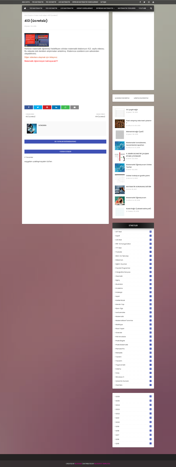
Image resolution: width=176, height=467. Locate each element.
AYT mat (134, 232)
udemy (134, 369)
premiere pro (134, 349)
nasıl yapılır (134, 329)
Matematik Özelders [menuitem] (126, 8)
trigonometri (134, 365)
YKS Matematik (37, 2)
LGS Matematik (64, 2)
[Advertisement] (133, 51)
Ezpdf (134, 236)
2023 (134, 409)
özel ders (134, 385)
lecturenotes (134, 312)
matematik (134, 316)
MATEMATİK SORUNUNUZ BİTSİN (138, 186)
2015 (134, 443)
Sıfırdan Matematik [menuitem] (104, 8)
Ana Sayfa (28, 15)
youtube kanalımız (122, 98)
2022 (134, 413)
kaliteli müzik (134, 300)
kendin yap (134, 304)
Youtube (134, 252)
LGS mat (134, 240)
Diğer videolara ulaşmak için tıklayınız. (41, 57)
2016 (134, 439)
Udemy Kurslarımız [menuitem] (85, 8)
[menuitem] (25, 8)
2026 (134, 396)
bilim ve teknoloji (134, 256)
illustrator (134, 284)
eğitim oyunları (134, 264)
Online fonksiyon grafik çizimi (138, 175)
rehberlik (134, 353)
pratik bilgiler (134, 341)
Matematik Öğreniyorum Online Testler (139, 165)
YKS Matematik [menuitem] (36, 8)
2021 (134, 418)
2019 (134, 426)
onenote (134, 333)
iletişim (103, 2)
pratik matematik (134, 345)
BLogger (78, 464)
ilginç (134, 280)
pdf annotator (134, 337)
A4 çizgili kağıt (132, 109)
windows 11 (134, 377)
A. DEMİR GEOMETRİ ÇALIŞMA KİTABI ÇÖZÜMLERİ (137, 154)
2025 (134, 401)
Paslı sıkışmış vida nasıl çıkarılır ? (138, 121)
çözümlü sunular (134, 381)
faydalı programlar (134, 268)
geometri (134, 276)
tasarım (134, 361)
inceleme (134, 288)
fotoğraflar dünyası (134, 272)
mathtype (134, 324)
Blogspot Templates (102, 464)
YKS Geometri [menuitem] (51, 8)
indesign (134, 292)
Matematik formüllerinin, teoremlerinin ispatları (136, 143)
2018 (134, 431)
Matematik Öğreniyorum (136, 197)
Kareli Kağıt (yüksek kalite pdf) (138, 208)
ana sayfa (26, 2)
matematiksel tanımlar (134, 320)
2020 (134, 422)
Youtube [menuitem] (142, 8)
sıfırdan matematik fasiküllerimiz (85, 2)
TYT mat (134, 248)
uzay (134, 373)
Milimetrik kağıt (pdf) (134, 131)
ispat (134, 296)
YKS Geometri (51, 2)
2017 (134, 435)
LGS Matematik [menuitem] (66, 8)
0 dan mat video (40, 15)
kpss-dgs (134, 308)
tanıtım (134, 357)
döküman (134, 260)
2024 (134, 405)
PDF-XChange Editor (134, 244)
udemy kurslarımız (141, 98)
